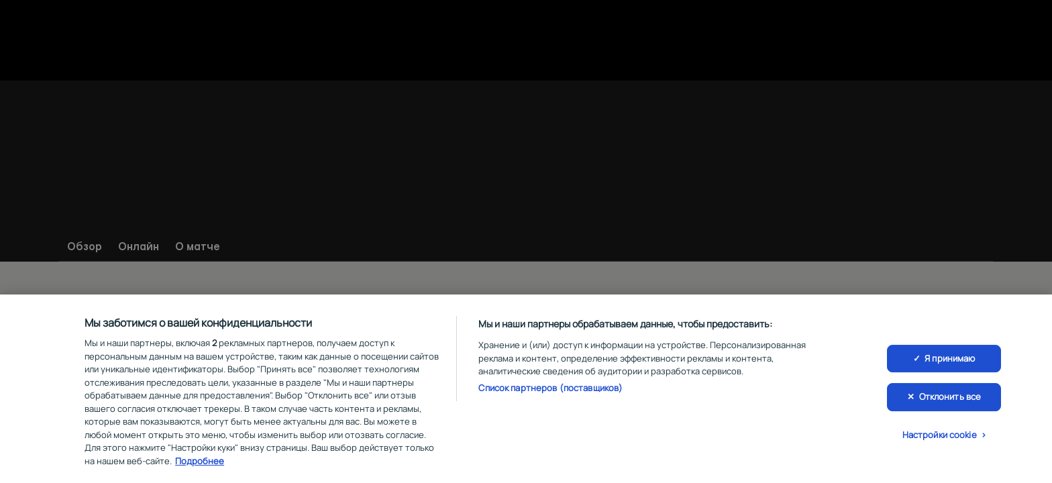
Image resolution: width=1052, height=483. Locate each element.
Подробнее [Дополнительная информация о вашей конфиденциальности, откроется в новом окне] (199, 464)
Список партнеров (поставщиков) (550, 390)
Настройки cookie (939, 437)
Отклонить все (950, 400)
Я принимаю (950, 361)
